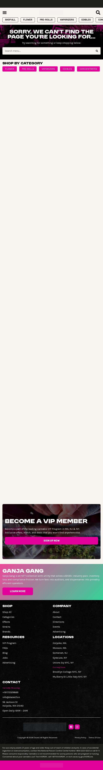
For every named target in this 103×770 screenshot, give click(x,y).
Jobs (5, 657)
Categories (8, 616)
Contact (57, 616)
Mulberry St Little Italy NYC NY (70, 676)
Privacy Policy (80, 737)
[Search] (97, 51)
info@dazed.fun (11, 697)
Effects (6, 621)
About (56, 612)
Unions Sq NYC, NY (63, 662)
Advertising (59, 631)
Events (56, 626)
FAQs (5, 648)
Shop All (7, 612)
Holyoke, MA (59, 643)
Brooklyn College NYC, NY (67, 671)
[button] (4, 12)
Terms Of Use (95, 737)
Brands (6, 631)
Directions (58, 621)
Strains (6, 626)
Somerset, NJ (60, 652)
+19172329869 (10, 692)
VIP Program (9, 643)
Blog (5, 652)
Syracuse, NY (60, 657)
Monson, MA (59, 648)
